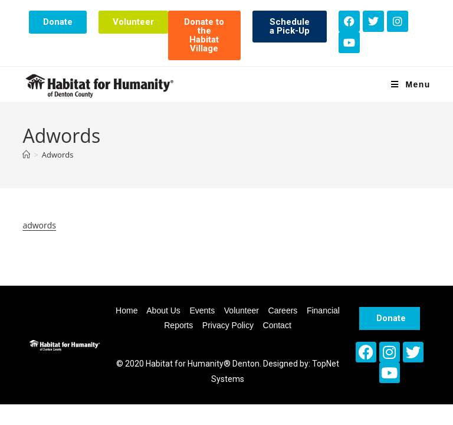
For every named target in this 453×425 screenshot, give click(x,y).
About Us (163, 310)
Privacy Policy (228, 325)
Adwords (58, 154)
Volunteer (241, 310)
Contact (277, 325)
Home (126, 310)
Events (202, 310)
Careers (283, 310)
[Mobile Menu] (411, 84)
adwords (39, 225)
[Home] (26, 154)
